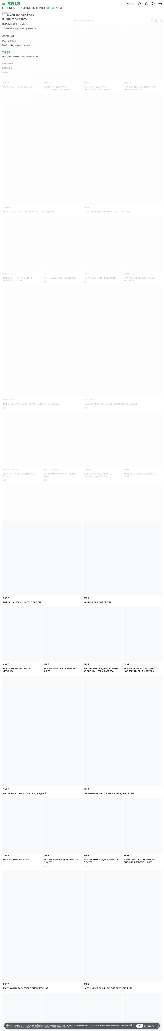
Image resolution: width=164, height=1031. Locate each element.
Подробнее (152, 1026)
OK (139, 1026)
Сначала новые (82, 20)
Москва (130, 3)
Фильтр (8, 20)
